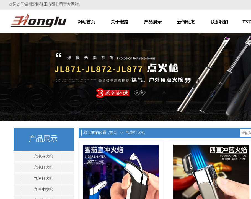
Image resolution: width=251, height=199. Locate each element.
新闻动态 (186, 22)
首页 (113, 132)
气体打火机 (135, 132)
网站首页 (86, 22)
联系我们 (219, 22)
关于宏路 (119, 22)
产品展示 (153, 22)
